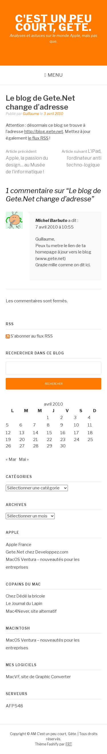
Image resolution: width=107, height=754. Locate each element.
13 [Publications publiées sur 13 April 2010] (21, 432)
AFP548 (14, 706)
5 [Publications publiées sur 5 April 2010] (7, 425)
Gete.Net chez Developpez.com (37, 552)
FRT (69, 744)
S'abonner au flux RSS (32, 336)
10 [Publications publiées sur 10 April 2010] (76, 425)
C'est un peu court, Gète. (53, 22)
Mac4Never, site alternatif (31, 611)
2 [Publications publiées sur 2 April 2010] (61, 417)
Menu (55, 75)
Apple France (18, 544)
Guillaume (31, 114)
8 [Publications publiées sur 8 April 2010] (48, 425)
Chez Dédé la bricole (25, 596)
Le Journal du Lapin (24, 603)
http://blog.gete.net (43, 131)
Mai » (24, 459)
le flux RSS (38, 138)
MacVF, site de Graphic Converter (38, 676)
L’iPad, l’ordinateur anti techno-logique (81, 158)
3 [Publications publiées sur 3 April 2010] (75, 417)
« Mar (11, 459)
